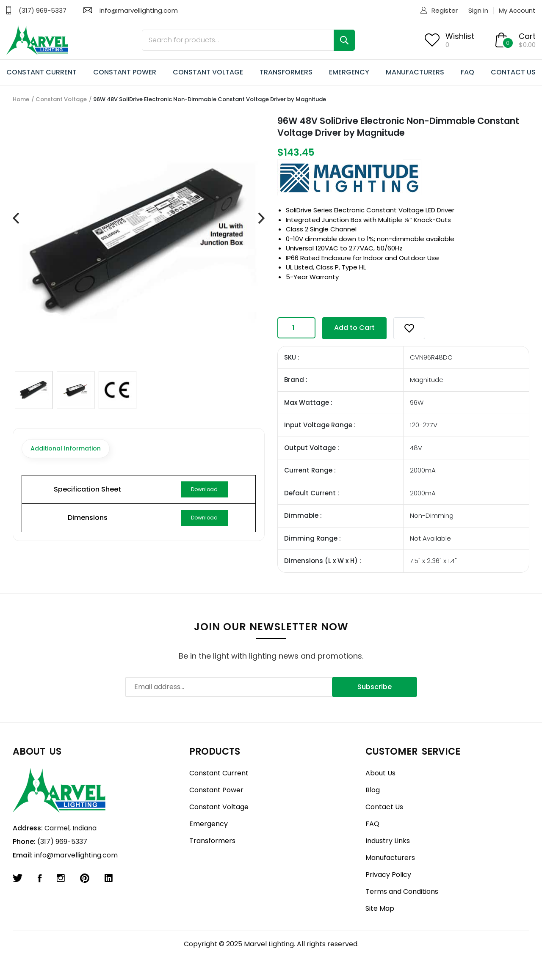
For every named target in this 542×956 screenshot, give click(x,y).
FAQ (467, 72)
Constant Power (216, 790)
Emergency (208, 824)
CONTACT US (513, 72)
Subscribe (374, 687)
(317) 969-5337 (42, 10)
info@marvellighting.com (139, 10)
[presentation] (16, 218)
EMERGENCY (349, 72)
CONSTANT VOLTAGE (208, 72)
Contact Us (384, 807)
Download (204, 489)
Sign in (478, 10)
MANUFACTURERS (415, 72)
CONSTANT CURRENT (41, 72)
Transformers (212, 841)
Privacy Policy (388, 874)
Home (21, 99)
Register (444, 10)
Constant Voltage (61, 99)
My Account (517, 10)
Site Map (379, 908)
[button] (409, 328)
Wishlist (459, 36)
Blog (372, 790)
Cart (527, 36)
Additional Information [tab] (65, 448)
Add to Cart (354, 327)
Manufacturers (390, 858)
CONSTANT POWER (124, 72)
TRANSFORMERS (286, 72)
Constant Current (219, 773)
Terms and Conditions (401, 891)
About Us (380, 773)
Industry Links (387, 841)
